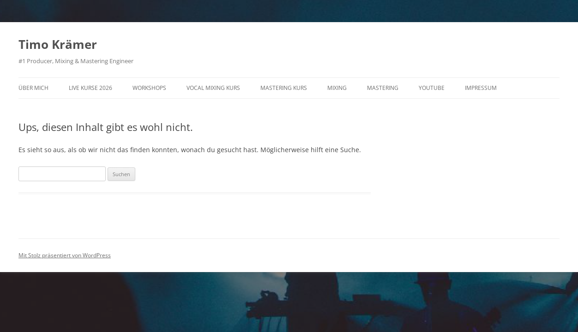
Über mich (33, 88)
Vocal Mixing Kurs (213, 88)
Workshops (149, 88)
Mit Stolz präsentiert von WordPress (64, 255)
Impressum (481, 88)
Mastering (382, 88)
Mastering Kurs (283, 88)
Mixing (337, 88)
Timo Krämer (57, 44)
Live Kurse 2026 (90, 88)
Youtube (432, 88)
